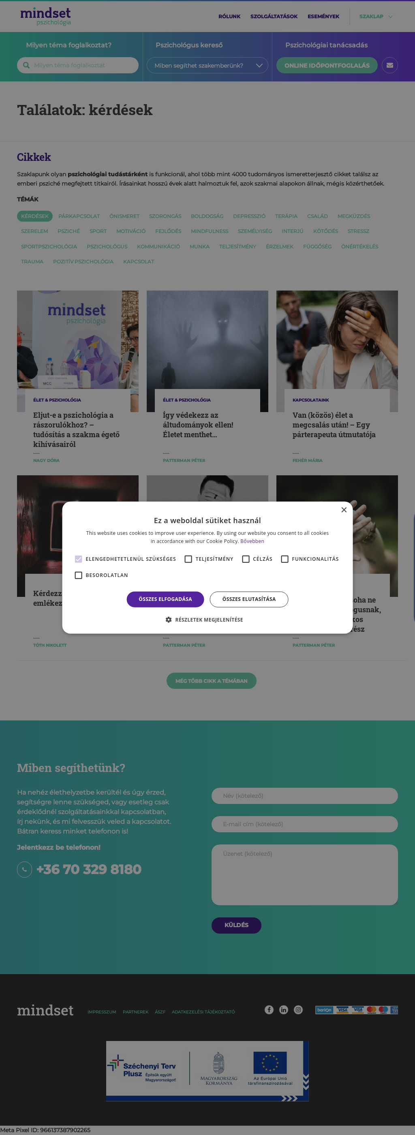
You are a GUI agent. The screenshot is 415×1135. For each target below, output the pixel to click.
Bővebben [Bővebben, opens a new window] (252, 541)
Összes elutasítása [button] (249, 599)
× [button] (343, 510)
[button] (207, 620)
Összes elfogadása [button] (165, 599)
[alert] (207, 567)
